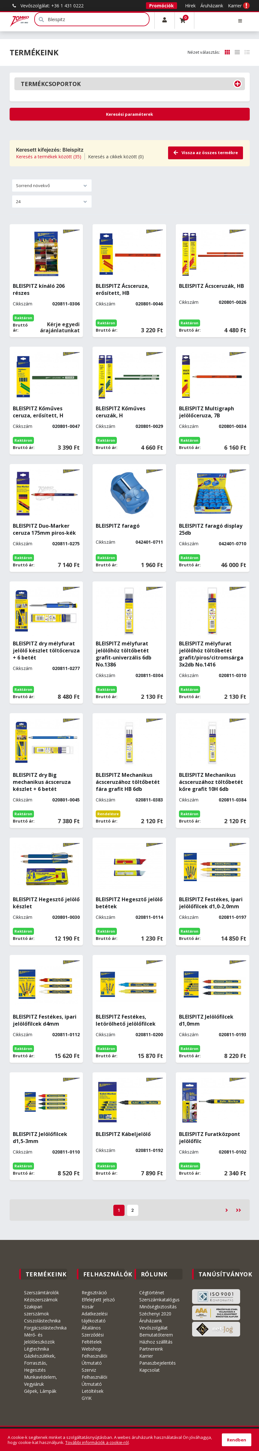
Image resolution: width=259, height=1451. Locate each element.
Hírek (190, 6)
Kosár (88, 1307)
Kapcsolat (149, 1370)
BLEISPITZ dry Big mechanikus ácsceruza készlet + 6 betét (42, 782)
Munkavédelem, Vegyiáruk (40, 1380)
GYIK (87, 1398)
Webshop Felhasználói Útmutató (94, 1356)
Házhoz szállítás (156, 1342)
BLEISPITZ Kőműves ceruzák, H (120, 412)
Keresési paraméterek (129, 114)
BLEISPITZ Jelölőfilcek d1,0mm (206, 1020)
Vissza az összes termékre (205, 152)
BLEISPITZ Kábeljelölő (123, 1134)
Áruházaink (211, 6)
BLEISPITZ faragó (118, 525)
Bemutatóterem (156, 1335)
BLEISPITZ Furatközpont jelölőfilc (209, 1138)
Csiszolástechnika (42, 1321)
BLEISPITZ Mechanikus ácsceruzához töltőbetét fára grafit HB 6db (128, 782)
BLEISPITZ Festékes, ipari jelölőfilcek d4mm (45, 1020)
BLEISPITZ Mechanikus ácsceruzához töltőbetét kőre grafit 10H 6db (211, 782)
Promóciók (161, 6)
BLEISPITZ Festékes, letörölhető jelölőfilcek (126, 1020)
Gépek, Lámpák (40, 1391)
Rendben (236, 1440)
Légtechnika (36, 1349)
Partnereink (151, 1349)
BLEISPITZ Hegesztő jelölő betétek (129, 903)
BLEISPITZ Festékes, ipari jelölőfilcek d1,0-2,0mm (211, 903)
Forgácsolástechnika (45, 1328)
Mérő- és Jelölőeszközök (39, 1338)
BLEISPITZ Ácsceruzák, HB (211, 285)
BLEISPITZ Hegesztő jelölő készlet (46, 903)
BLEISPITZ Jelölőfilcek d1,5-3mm (40, 1138)
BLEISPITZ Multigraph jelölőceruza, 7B (206, 412)
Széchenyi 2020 (155, 1314)
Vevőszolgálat (153, 1328)
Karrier (235, 6)
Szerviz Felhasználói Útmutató (94, 1377)
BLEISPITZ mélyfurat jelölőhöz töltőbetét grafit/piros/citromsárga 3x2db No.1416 (211, 654)
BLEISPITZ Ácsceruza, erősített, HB (122, 289)
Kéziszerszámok (41, 1300)
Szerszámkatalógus (159, 1300)
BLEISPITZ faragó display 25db (210, 529)
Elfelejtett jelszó (98, 1300)
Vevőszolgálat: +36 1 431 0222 (47, 6)
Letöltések (92, 1391)
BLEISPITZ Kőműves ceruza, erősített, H (38, 412)
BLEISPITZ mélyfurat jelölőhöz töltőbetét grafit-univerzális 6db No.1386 (123, 654)
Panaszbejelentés (157, 1363)
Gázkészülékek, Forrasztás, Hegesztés (40, 1363)
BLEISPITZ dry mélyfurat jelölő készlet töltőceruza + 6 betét (46, 650)
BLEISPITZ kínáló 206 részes (39, 289)
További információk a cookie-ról (97, 1442)
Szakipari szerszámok (36, 1310)
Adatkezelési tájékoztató (95, 1317)
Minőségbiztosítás (158, 1307)
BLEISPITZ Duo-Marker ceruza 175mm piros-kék (44, 529)
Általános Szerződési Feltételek (93, 1335)
